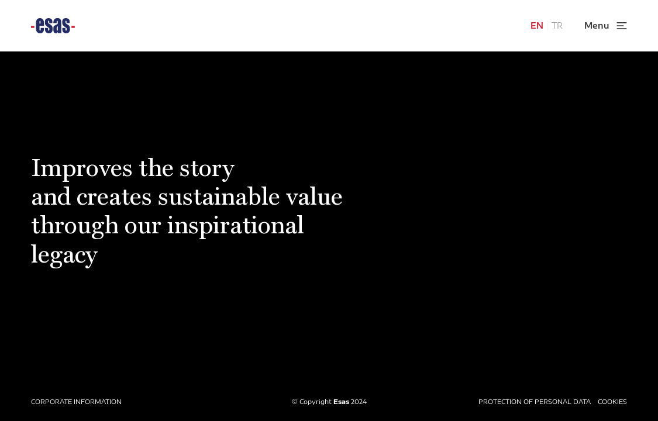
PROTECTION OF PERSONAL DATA (534, 401)
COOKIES (612, 401)
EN (536, 25)
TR (557, 25)
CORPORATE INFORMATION (76, 401)
